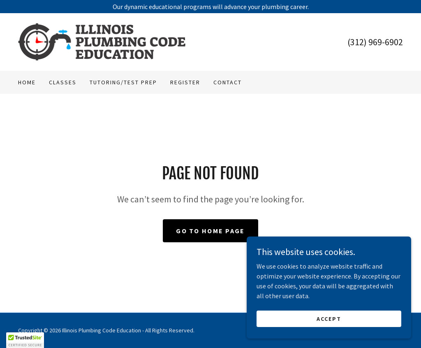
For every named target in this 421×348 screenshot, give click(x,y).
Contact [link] (227, 82)
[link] (102, 41)
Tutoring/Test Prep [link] (123, 82)
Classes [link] (62, 82)
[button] (25, 340)
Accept (329, 318)
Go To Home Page (210, 231)
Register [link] (185, 82)
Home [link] (27, 82)
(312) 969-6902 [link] (375, 42)
